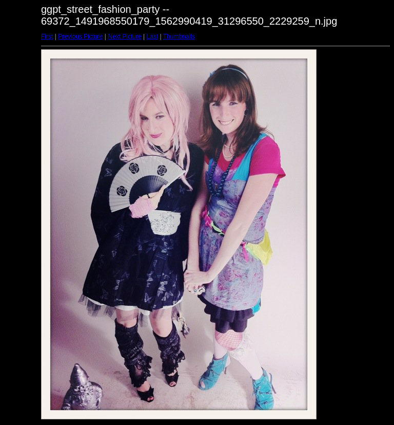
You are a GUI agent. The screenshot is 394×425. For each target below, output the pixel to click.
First (47, 36)
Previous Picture (80, 36)
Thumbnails (179, 36)
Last (152, 36)
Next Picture (124, 36)
